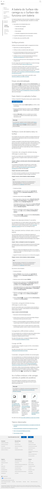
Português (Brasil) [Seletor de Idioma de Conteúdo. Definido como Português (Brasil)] (5, 476)
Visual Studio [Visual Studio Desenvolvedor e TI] (16, 473)
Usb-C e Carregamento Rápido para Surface (22, 430)
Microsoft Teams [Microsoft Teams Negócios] (3, 473)
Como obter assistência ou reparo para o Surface (30, 417)
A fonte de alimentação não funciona (6, 31)
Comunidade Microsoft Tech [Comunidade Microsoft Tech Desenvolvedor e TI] (18, 466)
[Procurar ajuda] (4, 1)
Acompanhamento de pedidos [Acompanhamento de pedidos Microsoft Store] (19, 449)
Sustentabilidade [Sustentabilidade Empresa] (30, 473)
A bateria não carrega (6, 26)
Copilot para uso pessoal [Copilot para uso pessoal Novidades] (4, 444)
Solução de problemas (6, 21)
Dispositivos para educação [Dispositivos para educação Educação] (32, 444)
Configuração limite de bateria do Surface (20, 350)
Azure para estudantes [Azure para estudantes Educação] (31, 455)
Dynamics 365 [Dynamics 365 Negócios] (3, 466)
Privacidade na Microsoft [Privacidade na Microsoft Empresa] (31, 466)
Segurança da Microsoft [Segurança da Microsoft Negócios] (4, 462)
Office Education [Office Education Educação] (30, 449)
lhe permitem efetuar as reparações (35, 413)
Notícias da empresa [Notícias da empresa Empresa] (31, 464)
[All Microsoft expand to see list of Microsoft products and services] (1, 1)
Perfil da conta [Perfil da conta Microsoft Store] (17, 442)
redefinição (22, 184)
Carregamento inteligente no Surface (22, 339)
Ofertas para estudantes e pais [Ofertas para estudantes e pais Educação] (32, 454)
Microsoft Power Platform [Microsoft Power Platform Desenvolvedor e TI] (18, 469)
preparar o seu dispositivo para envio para (16, 405)
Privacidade (13, 481)
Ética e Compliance (18, 481)
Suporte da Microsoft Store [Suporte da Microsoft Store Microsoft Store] (18, 446)
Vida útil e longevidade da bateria (6, 17)
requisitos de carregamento (19, 57)
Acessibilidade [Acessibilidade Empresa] (30, 471)
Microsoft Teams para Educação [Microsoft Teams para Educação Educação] (32, 446)
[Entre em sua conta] (40, 1)
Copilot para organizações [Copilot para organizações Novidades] (4, 442)
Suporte (2, 3)
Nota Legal (24, 481)
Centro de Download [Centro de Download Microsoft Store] (17, 444)
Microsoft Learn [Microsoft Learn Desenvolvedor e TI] (17, 462)
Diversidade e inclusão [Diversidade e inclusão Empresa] (31, 469)
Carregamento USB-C (6, 12)
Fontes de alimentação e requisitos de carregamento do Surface (26, 428)
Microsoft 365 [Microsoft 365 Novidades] (3, 446)
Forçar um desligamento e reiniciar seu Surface (29, 90)
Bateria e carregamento (6, 8)
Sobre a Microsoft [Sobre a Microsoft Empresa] (30, 462)
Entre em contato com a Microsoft (5, 481)
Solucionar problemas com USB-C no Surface (20, 76)
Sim (24, 437)
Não (31, 437)
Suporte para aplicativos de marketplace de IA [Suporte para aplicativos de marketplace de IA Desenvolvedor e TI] (21, 464)
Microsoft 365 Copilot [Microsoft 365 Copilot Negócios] (4, 471)
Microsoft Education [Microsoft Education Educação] (31, 442)
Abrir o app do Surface (17, 101)
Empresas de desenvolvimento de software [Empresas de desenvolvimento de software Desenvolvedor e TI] (20, 471)
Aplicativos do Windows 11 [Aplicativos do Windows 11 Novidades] (4, 449)
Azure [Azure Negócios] (2, 464)
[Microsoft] (21, 0)
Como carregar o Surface (18, 433)
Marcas (28, 481)
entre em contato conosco (27, 64)
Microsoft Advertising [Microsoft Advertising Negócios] (4, 469)
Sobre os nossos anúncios (34, 481)
